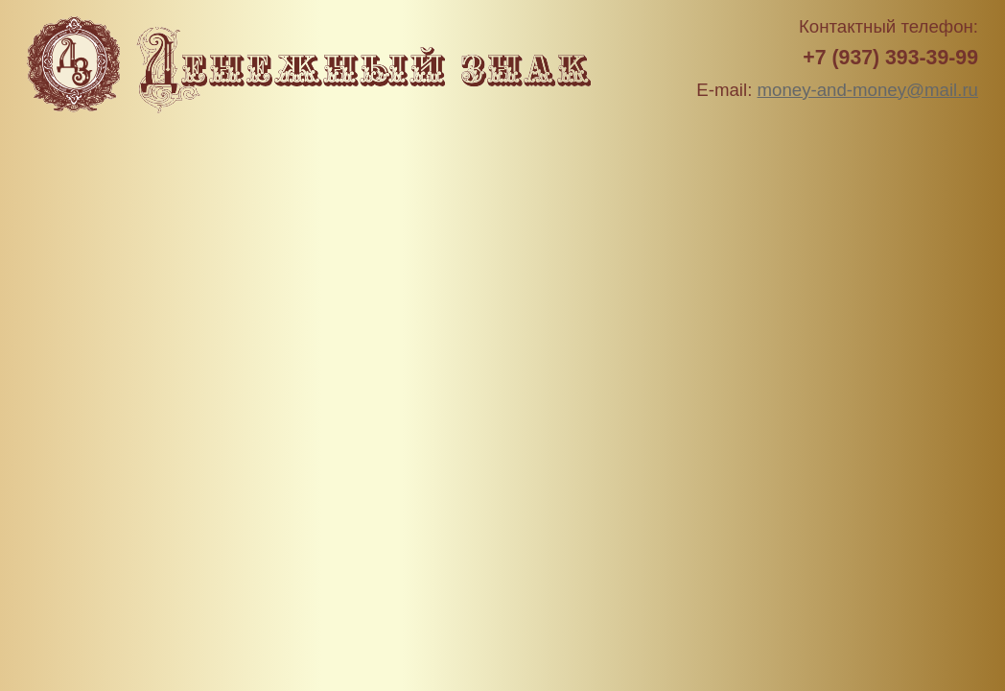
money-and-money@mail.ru (868, 90)
